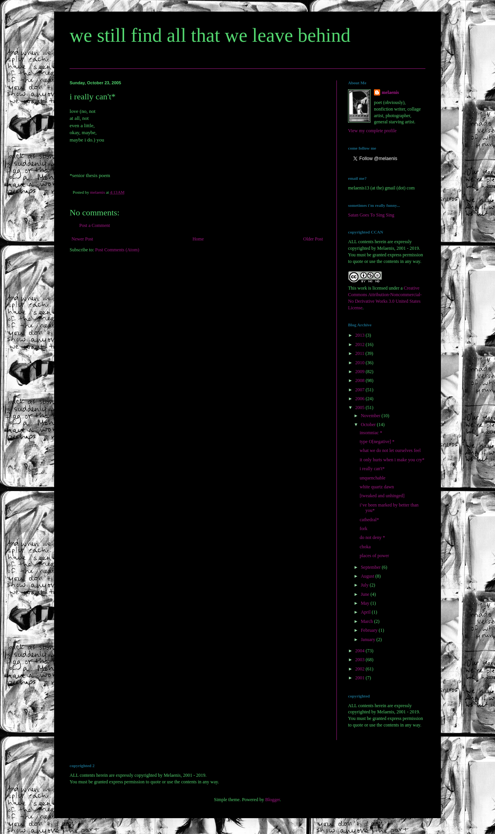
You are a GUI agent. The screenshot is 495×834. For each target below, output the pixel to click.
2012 (360, 344)
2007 (360, 389)
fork (363, 528)
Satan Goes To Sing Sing (371, 215)
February (370, 630)
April (366, 612)
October (369, 424)
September (371, 567)
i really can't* (372, 468)
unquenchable (373, 478)
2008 (360, 380)
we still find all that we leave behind (210, 35)
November (371, 415)
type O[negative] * (377, 441)
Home (198, 239)
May (365, 603)
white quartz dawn (377, 486)
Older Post (313, 239)
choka (365, 546)
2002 (360, 669)
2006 (360, 398)
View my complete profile (372, 130)
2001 (360, 678)
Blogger (272, 799)
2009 (360, 371)
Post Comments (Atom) (117, 249)
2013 (360, 335)
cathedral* (369, 519)
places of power (374, 555)
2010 (360, 362)
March (367, 621)
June (365, 594)
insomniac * (371, 432)
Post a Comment (94, 225)
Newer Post (82, 239)
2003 (360, 659)
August (368, 576)
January (368, 639)
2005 (360, 407)
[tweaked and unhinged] (382, 495)
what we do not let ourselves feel (390, 450)
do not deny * (372, 537)
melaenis (390, 92)
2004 (360, 650)
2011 (360, 353)
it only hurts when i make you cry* (392, 459)
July (365, 585)
